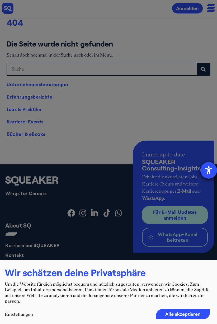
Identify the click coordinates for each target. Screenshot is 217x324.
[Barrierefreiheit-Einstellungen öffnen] (208, 170)
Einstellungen (19, 314)
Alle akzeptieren (183, 314)
